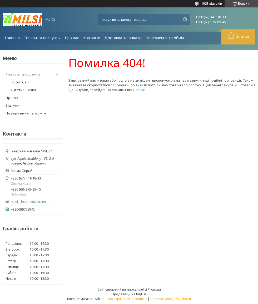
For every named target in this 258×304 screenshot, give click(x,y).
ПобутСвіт (20, 82)
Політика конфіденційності (170, 299)
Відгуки (13, 105)
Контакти (91, 37)
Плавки (139, 89)
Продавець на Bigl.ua (129, 294)
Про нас (72, 37)
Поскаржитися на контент (127, 299)
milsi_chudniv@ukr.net (28, 202)
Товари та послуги (40, 37)
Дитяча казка (23, 89)
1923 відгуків (211, 3)
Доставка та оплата (123, 37)
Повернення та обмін (165, 37)
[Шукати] (185, 19)
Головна (12, 37)
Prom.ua (154, 289)
